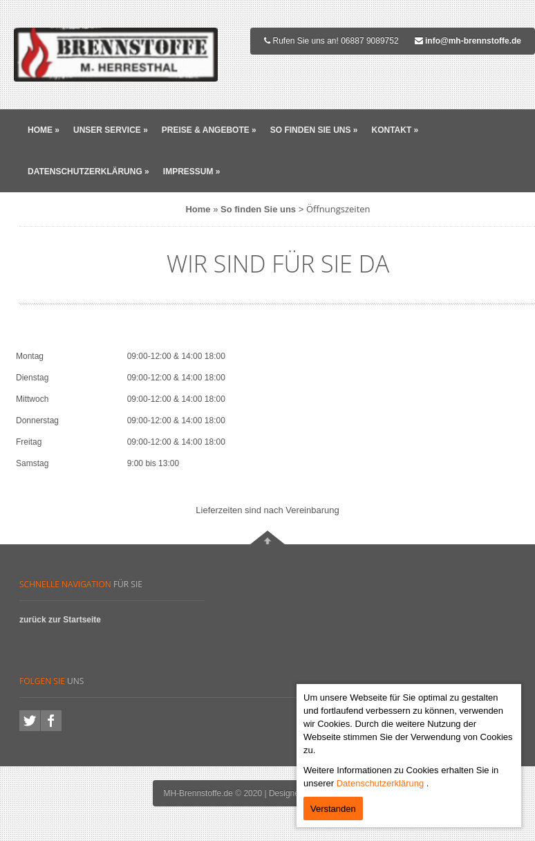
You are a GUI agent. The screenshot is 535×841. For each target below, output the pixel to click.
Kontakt (394, 130)
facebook (51, 720)
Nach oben (267, 537)
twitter (29, 720)
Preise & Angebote (209, 130)
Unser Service (110, 130)
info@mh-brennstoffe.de (473, 41)
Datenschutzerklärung (88, 171)
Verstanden (333, 809)
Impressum (191, 171)
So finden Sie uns (314, 130)
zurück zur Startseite (60, 620)
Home (43, 130)
